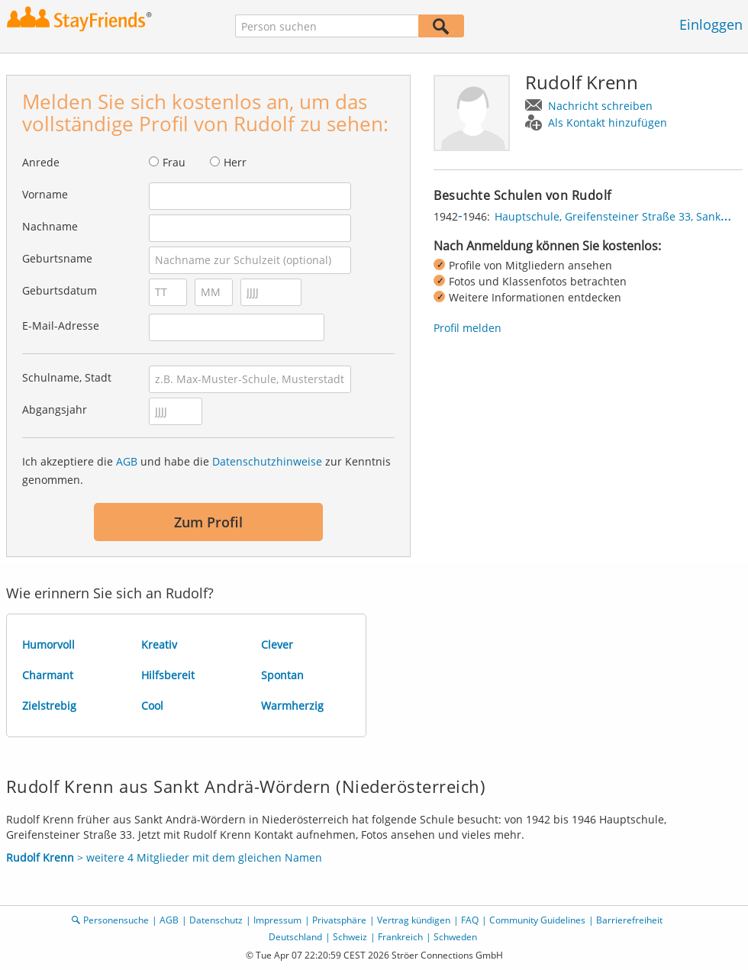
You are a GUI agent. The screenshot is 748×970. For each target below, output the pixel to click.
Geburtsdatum (59, 290)
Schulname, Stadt (66, 377)
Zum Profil (208, 522)
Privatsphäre (339, 920)
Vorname (45, 194)
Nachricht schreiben (600, 105)
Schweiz (350, 936)
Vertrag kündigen (413, 920)
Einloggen (711, 24)
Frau (174, 162)
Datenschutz (216, 920)
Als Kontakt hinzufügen (607, 122)
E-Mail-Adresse (60, 325)
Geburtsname (57, 258)
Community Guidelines (537, 920)
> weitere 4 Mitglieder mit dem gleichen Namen (164, 857)
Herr (235, 162)
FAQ (470, 920)
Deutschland (295, 936)
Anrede (41, 162)
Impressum (277, 920)
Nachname (50, 226)
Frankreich (400, 936)
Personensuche (116, 920)
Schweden (455, 936)
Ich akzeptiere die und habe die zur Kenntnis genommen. (206, 470)
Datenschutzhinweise (267, 461)
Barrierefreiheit (629, 920)
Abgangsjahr (54, 409)
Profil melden (467, 328)
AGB (126, 461)
